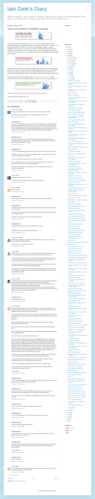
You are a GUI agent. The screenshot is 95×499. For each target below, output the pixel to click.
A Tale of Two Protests (73, 122)
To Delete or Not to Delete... (74, 306)
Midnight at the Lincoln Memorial (75, 405)
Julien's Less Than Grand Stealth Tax (77, 298)
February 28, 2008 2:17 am (18, 170)
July (69, 68)
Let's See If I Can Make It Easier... (76, 178)
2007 (68, 410)
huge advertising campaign (33, 43)
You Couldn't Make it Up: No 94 (75, 246)
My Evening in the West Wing (75, 399)
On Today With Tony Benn (74, 197)
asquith (13, 251)
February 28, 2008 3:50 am (18, 191)
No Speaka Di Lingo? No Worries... (76, 283)
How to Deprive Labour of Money (76, 321)
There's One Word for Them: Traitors (76, 393)
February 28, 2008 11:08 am (18, 384)
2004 (68, 417)
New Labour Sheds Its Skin (74, 228)
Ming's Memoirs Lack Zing (74, 166)
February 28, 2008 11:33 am (18, 408)
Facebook (25, 52)
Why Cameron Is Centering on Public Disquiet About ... (77, 98)
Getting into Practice (72, 370)
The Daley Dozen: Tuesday (74, 234)
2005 (68, 414)
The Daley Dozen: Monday (74, 151)
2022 (68, 47)
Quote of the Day (72, 240)
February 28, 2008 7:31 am (18, 274)
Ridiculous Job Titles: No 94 (74, 248)
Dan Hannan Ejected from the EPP (76, 230)
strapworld (14, 306)
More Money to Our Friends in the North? (78, 242)
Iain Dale (70, 430)
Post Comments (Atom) (19, 481)
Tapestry (13, 175)
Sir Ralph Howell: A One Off (74, 251)
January (70, 407)
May (69, 72)
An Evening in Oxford (73, 362)
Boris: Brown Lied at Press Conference (77, 263)
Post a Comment (14, 475)
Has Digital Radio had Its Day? (75, 288)
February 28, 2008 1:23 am (18, 144)
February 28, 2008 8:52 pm (18, 452)
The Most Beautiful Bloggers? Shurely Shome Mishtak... (77, 296)
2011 (68, 49)
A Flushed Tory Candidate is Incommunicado (74, 237)
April (69, 74)
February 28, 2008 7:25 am (18, 246)
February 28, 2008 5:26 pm (18, 426)
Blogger (54, 491)
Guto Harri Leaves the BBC (74, 352)
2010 (68, 51)
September (71, 64)
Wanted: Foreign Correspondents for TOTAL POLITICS (76, 135)
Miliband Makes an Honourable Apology (77, 200)
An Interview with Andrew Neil (75, 319)
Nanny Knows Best (72, 149)
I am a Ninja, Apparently (73, 338)
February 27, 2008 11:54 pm (18, 117)
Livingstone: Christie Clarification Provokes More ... (75, 190)
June (69, 70)
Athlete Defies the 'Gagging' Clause (76, 379)
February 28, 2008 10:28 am (18, 301)
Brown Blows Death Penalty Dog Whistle (77, 147)
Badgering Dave (71, 244)
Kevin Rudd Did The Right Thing (75, 368)
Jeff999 (13, 466)
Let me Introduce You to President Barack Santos (76, 117)
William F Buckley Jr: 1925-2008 (75, 114)
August (70, 66)
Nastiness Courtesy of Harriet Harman (77, 153)
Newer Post (10, 478)
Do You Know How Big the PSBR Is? (76, 216)
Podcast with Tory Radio (73, 208)
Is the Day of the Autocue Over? (75, 389)
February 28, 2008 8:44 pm (18, 437)
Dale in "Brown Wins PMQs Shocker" (77, 120)
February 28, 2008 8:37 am (18, 292)
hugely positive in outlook (41, 77)
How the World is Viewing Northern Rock (77, 257)
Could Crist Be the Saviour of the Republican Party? (76, 169)
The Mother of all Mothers (74, 340)
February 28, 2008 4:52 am (18, 200)
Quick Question (71, 202)
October (70, 61)
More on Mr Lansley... (73, 93)
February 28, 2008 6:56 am (18, 232)
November (70, 59)
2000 (68, 421)
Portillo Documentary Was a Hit (75, 141)
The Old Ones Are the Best (74, 204)
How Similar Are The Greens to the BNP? (78, 325)
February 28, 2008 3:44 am (18, 182)
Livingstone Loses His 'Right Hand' (76, 327)
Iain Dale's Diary (27, 9)
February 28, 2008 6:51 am (18, 219)
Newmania (14, 278)
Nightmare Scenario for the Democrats (77, 291)
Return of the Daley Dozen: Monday (76, 391)
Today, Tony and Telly (73, 193)
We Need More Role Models (74, 323)
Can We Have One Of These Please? (77, 395)
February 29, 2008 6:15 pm (18, 461)
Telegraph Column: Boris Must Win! (76, 329)
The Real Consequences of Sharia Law (77, 384)
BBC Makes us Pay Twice (74, 226)
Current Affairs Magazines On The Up (77, 188)
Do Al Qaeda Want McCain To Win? (76, 218)
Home (33, 478)
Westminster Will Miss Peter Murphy (76, 112)
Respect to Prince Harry (73, 95)
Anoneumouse (15, 109)
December (70, 57)
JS (68, 432)
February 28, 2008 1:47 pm (18, 417)
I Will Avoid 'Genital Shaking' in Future (77, 195)
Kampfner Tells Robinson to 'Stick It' (76, 359)
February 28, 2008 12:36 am (18, 132)
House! (69, 376)
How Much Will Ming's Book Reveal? (76, 206)
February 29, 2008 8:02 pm (18, 472)
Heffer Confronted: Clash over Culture (77, 364)
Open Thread (71, 155)
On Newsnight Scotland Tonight (75, 232)
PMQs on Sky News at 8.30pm (75, 224)
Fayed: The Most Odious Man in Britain (77, 255)
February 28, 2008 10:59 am (18, 373)
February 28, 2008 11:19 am (18, 399)
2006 (68, 412)
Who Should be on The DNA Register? (77, 180)
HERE (27, 96)
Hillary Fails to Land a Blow (74, 110)
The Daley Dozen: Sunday (74, 161)
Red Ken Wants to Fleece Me (75, 386)
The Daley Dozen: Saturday (74, 176)
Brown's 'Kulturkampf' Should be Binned (77, 372)
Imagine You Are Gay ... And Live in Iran (77, 357)
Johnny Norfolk (15, 237)
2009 (68, 53)
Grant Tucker (71, 428)
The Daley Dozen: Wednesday (75, 108)
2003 (68, 419)
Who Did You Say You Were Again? (76, 275)
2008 (68, 55)
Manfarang (14, 187)
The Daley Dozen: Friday (74, 80)
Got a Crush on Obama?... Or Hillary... (77, 397)
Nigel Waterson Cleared (73, 349)
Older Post (56, 478)
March (69, 76)
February (70, 79)
